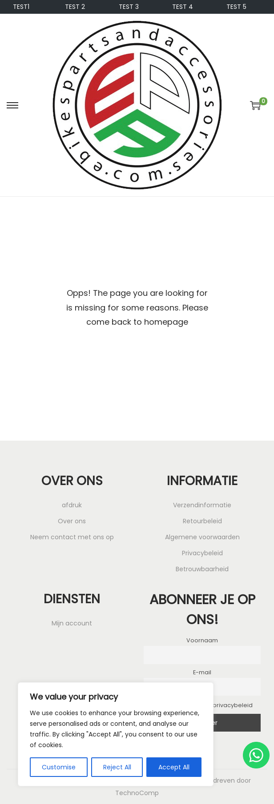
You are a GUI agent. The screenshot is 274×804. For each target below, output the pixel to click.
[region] (116, 734)
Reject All (117, 767)
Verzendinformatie (202, 505)
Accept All (173, 767)
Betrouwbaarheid (202, 569)
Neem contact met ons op (72, 537)
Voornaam (202, 640)
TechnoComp (137, 792)
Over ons (72, 521)
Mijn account (72, 623)
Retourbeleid (202, 521)
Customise (59, 767)
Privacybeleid (202, 553)
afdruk (72, 505)
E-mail (202, 672)
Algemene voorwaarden (202, 537)
